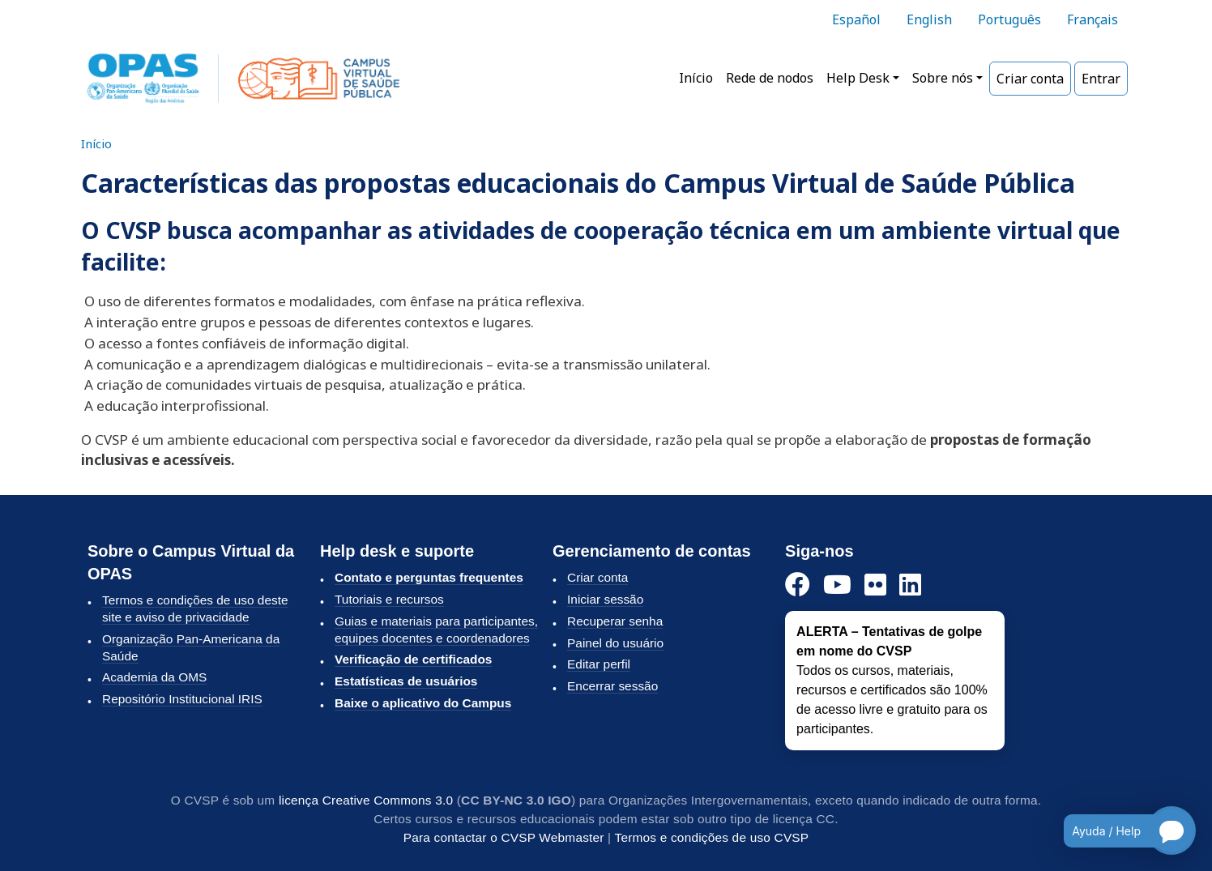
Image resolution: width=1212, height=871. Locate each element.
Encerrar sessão (612, 686)
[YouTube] (837, 585)
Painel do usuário (615, 643)
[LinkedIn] (910, 585)
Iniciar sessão (605, 599)
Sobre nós (942, 78)
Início (696, 78)
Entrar (1101, 79)
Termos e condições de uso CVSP (712, 837)
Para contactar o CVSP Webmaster (503, 837)
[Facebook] (797, 585)
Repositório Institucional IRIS (182, 699)
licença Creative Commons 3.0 (366, 800)
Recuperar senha (615, 621)
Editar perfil (598, 664)
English (929, 19)
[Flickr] (875, 585)
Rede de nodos (769, 78)
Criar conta (1030, 79)
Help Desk (858, 78)
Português (1009, 19)
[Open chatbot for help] (1117, 830)
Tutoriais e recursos (389, 599)
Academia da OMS (154, 677)
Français (1092, 19)
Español (856, 19)
